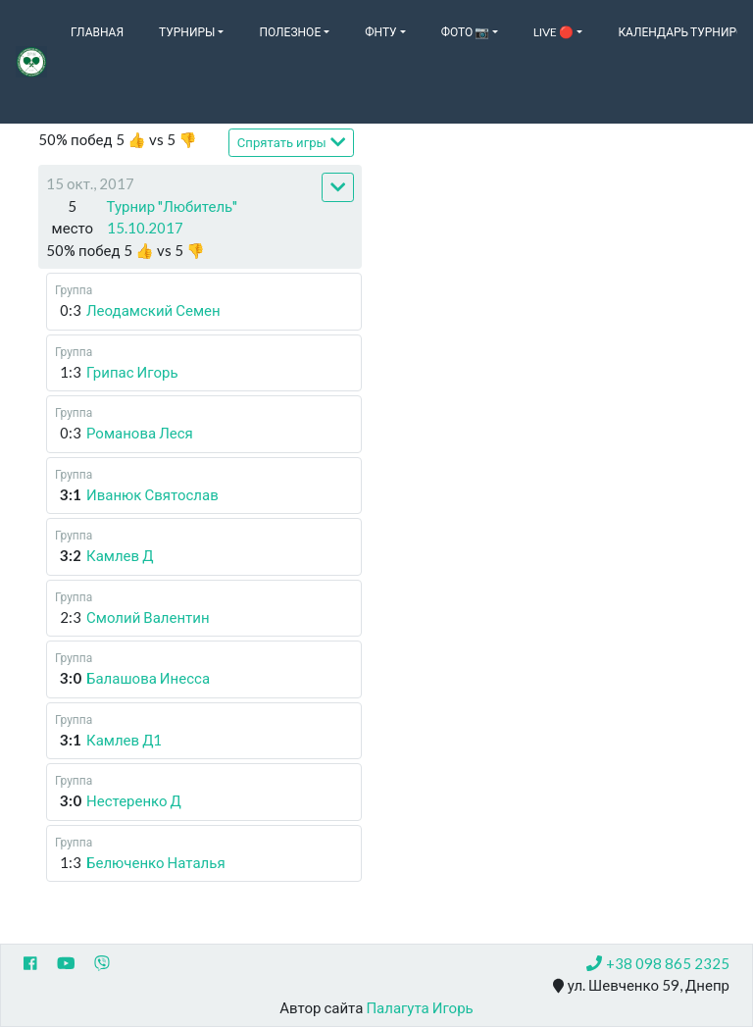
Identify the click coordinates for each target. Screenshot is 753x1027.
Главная (97, 32)
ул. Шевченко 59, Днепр (641, 986)
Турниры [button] (187, 32)
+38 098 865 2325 (657, 963)
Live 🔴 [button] (553, 32)
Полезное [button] (290, 32)
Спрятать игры (291, 141)
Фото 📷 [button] (465, 32)
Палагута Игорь (419, 1007)
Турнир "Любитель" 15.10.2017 (172, 217)
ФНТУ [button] (380, 32)
